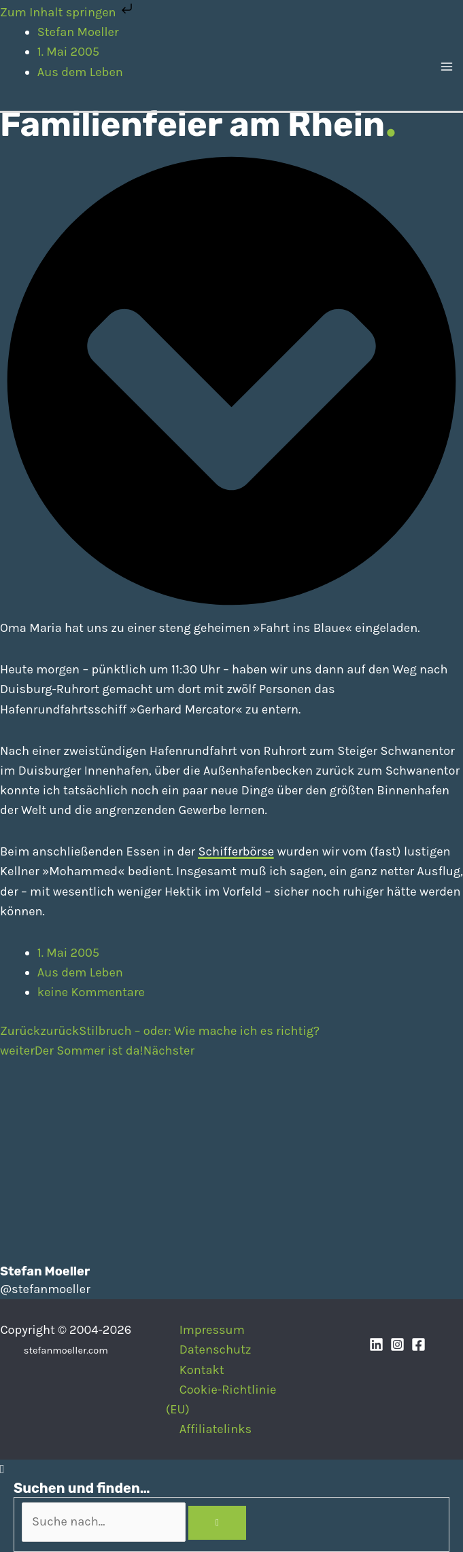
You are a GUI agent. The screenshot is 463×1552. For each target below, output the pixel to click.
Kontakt (201, 1369)
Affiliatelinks (215, 1429)
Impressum (212, 1329)
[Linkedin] (376, 1344)
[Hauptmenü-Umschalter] (447, 69)
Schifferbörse (236, 851)
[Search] (217, 1523)
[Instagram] (397, 1344)
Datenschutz (215, 1349)
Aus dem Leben (80, 972)
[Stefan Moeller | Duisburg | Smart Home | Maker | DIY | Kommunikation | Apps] (34, 67)
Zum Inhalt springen (67, 12)
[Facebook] (418, 1344)
